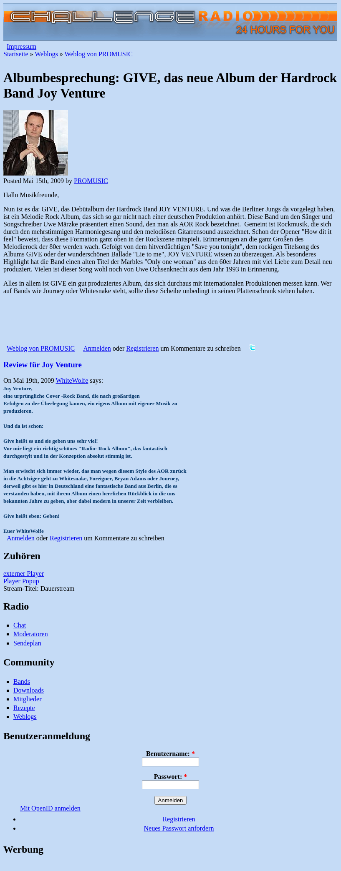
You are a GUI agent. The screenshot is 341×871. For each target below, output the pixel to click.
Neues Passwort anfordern (179, 828)
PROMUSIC (91, 180)
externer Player (23, 573)
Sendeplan (27, 643)
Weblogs (46, 54)
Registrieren (142, 348)
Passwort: (170, 776)
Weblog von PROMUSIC (99, 54)
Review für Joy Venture (42, 364)
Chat (19, 625)
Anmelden (97, 348)
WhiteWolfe (72, 380)
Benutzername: (170, 753)
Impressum (21, 46)
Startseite (15, 54)
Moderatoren (30, 634)
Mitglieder (27, 699)
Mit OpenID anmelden (50, 808)
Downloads (28, 690)
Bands (21, 681)
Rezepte (24, 707)
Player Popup (21, 581)
